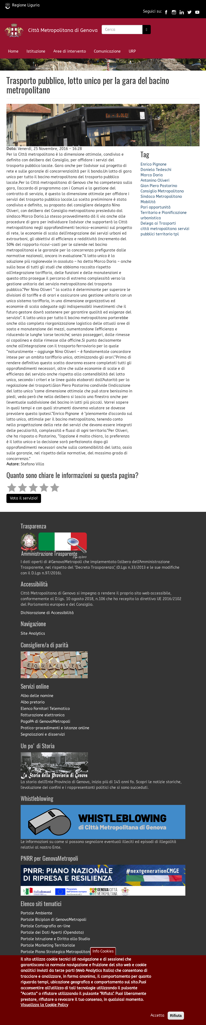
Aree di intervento (69, 51)
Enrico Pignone (154, 164)
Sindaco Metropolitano (161, 196)
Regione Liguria (22, 5)
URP (132, 51)
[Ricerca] (146, 29)
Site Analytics (33, 633)
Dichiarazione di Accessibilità (47, 613)
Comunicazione (107, 51)
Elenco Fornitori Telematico (45, 708)
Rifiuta (176, 1015)
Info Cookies (103, 951)
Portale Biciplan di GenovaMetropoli (53, 919)
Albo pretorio (33, 702)
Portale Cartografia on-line (45, 926)
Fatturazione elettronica (43, 715)
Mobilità (148, 202)
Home (13, 51)
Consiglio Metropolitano (162, 191)
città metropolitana (159, 229)
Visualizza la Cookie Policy (44, 1005)
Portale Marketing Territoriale (48, 945)
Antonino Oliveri (155, 180)
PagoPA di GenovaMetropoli (45, 721)
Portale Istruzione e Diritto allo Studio (55, 939)
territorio (164, 234)
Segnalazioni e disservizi (43, 734)
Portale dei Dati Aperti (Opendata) (52, 932)
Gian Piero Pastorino (159, 186)
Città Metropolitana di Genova (63, 30)
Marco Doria (152, 175)
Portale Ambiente (36, 913)
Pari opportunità (156, 207)
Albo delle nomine (37, 696)
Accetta (157, 1015)
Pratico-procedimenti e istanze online (55, 728)
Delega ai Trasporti (158, 223)
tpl (176, 234)
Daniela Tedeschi (156, 169)
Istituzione (36, 51)
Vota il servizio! (24, 498)
